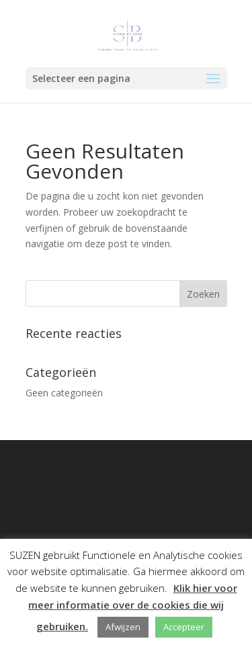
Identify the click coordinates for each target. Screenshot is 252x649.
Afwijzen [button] (123, 627)
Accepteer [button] (183, 627)
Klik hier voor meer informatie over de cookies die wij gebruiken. (132, 607)
